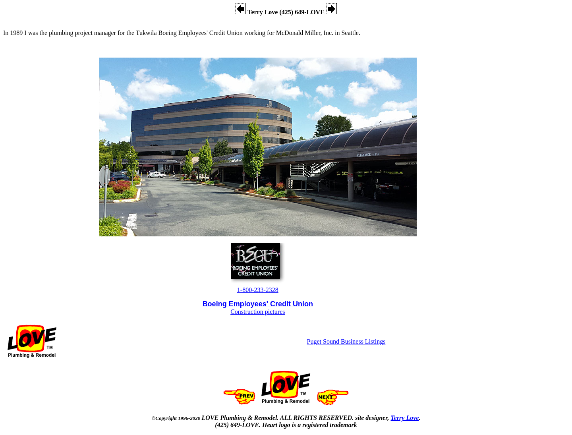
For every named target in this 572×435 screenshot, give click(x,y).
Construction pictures (257, 311)
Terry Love (404, 417)
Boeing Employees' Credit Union (258, 304)
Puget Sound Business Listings (346, 341)
